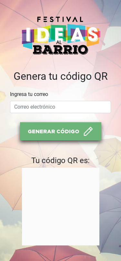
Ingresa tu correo (29, 94)
